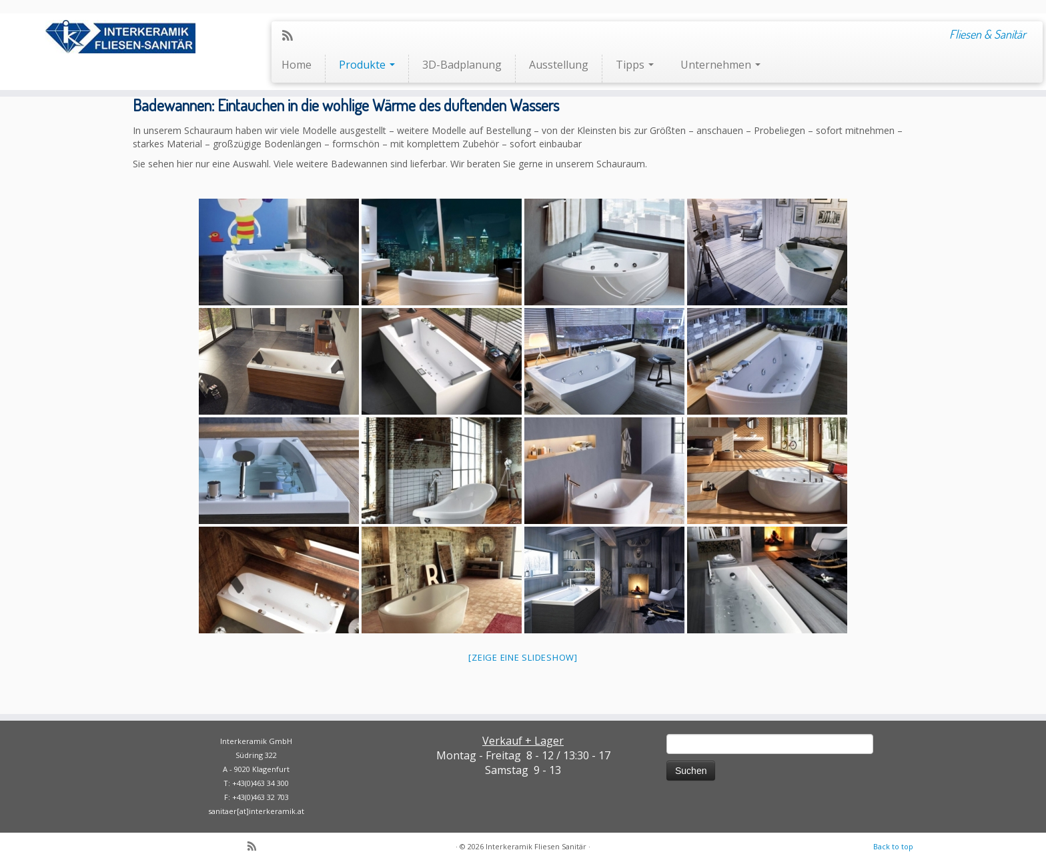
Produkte (367, 64)
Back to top (893, 846)
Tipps (635, 64)
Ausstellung (558, 64)
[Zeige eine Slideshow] (523, 657)
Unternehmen (720, 64)
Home (297, 64)
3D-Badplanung (462, 64)
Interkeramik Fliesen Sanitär (536, 846)
